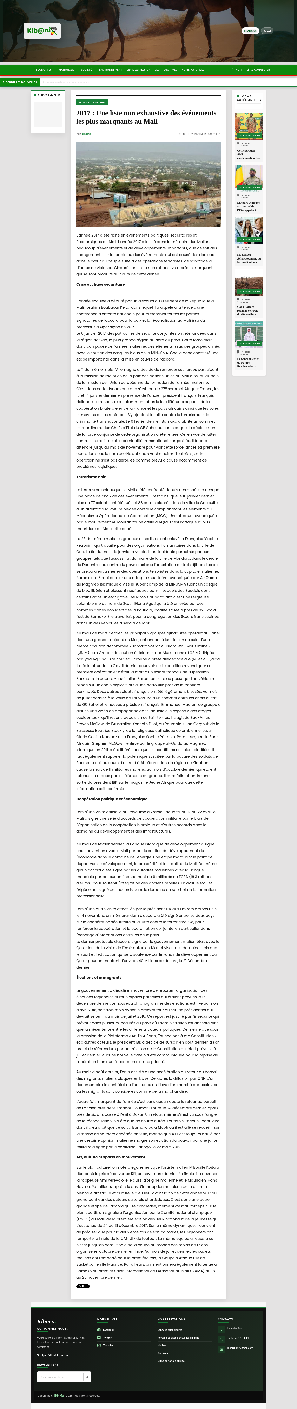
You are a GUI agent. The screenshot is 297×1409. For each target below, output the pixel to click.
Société (88, 69)
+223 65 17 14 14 (238, 1337)
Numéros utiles (194, 69)
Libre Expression (139, 69)
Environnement (110, 69)
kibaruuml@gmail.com (240, 1347)
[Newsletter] (86, 1377)
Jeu (157, 69)
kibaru (86, 134)
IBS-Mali (59, 1395)
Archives (170, 69)
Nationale (68, 69)
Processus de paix (92, 102)
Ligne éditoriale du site (52, 1355)
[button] (237, 70)
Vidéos (162, 1345)
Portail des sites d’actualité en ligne (178, 1337)
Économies (45, 69)
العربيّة (267, 30)
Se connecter (258, 69)
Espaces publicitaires (170, 1329)
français (250, 30)
